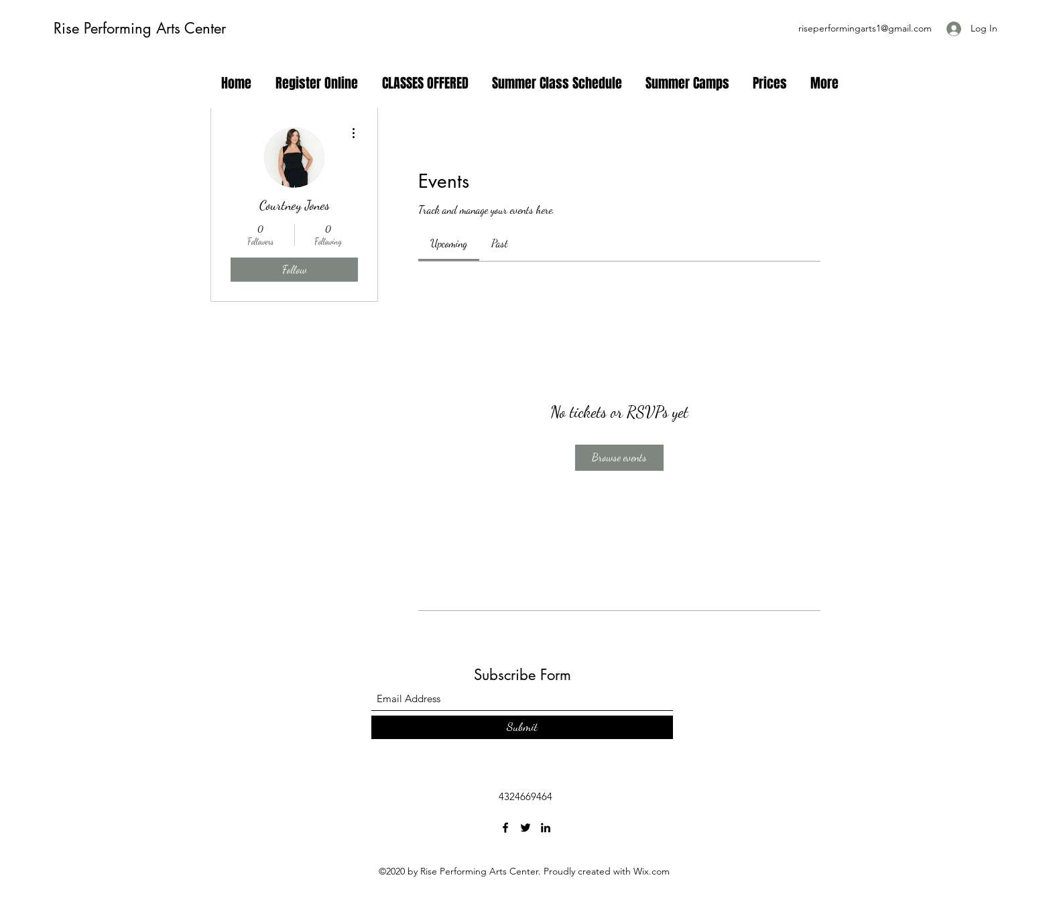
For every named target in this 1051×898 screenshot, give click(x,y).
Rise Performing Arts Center (140, 28)
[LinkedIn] (545, 827)
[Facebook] (505, 827)
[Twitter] (525, 827)
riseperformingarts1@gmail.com (865, 28)
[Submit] (522, 727)
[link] (448, 243)
